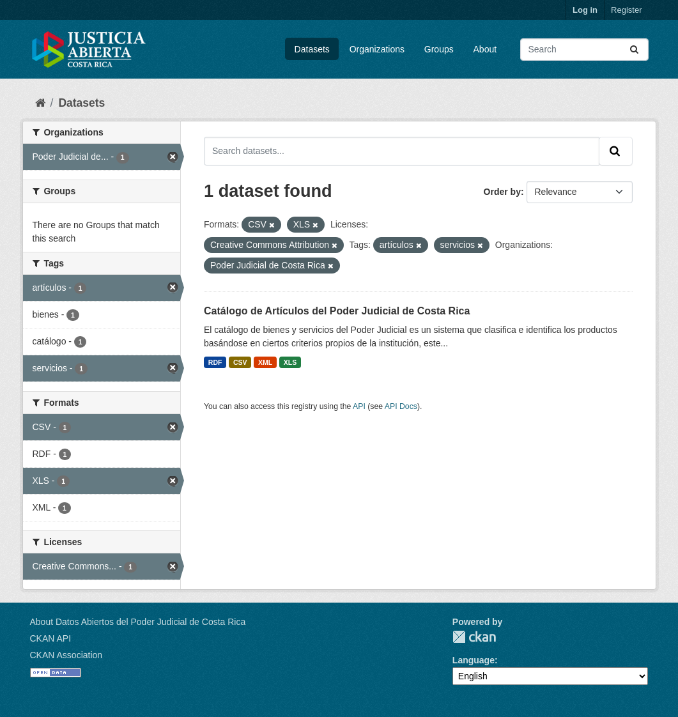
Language (473, 660)
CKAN (474, 637)
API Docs (401, 406)
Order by (502, 192)
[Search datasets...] (584, 49)
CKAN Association (66, 655)
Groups (439, 49)
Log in (585, 10)
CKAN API (51, 638)
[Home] (40, 102)
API (359, 406)
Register (626, 10)
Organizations (377, 49)
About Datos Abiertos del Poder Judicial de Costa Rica (138, 622)
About (485, 49)
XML (265, 362)
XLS (290, 362)
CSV (240, 362)
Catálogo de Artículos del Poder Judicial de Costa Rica (337, 310)
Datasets (312, 49)
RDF (215, 362)
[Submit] (635, 49)
